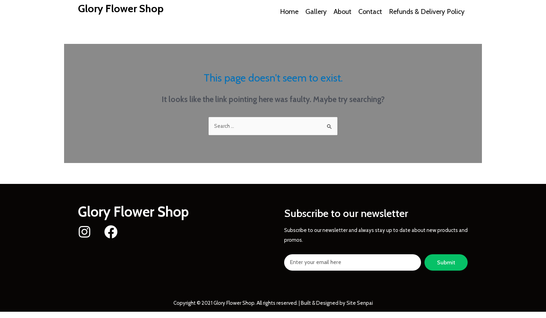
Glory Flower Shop (121, 8)
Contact (370, 11)
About (342, 11)
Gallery (316, 11)
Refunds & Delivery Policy (427, 11)
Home (289, 11)
